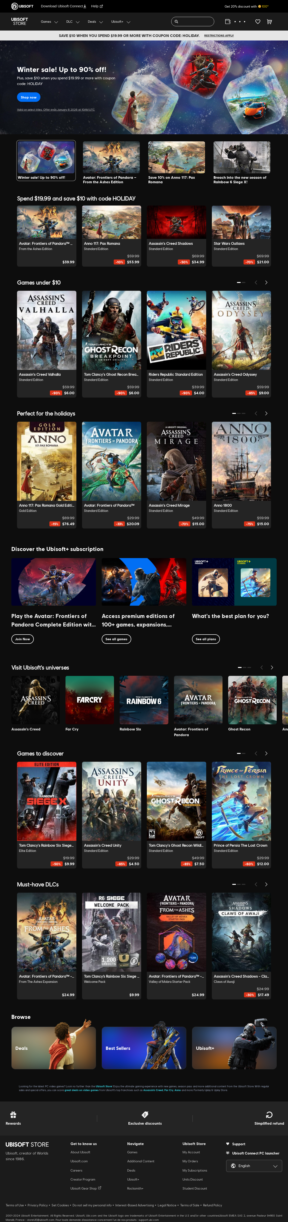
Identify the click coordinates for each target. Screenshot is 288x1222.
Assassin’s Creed (153, 1090)
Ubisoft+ (133, 1179)
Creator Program (82, 1179)
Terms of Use (15, 1205)
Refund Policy (212, 1205)
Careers (76, 1170)
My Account (191, 1152)
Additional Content (140, 1161)
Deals (131, 1170)
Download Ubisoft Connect (64, 6)
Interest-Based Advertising (134, 1205)
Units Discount (193, 1179)
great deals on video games (82, 1090)
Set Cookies (60, 1205)
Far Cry (168, 1090)
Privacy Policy (38, 1205)
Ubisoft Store (104, 1086)
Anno (178, 1090)
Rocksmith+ (135, 1188)
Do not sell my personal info (92, 1205)
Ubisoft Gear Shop (85, 1188)
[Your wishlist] (258, 21)
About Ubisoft (80, 1152)
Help (97, 6)
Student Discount (195, 1188)
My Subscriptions (195, 1170)
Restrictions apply (219, 35)
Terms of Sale (189, 1205)
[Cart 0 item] (269, 21)
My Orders (190, 1161)
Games (132, 1152)
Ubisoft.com (79, 1161)
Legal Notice (167, 1205)
